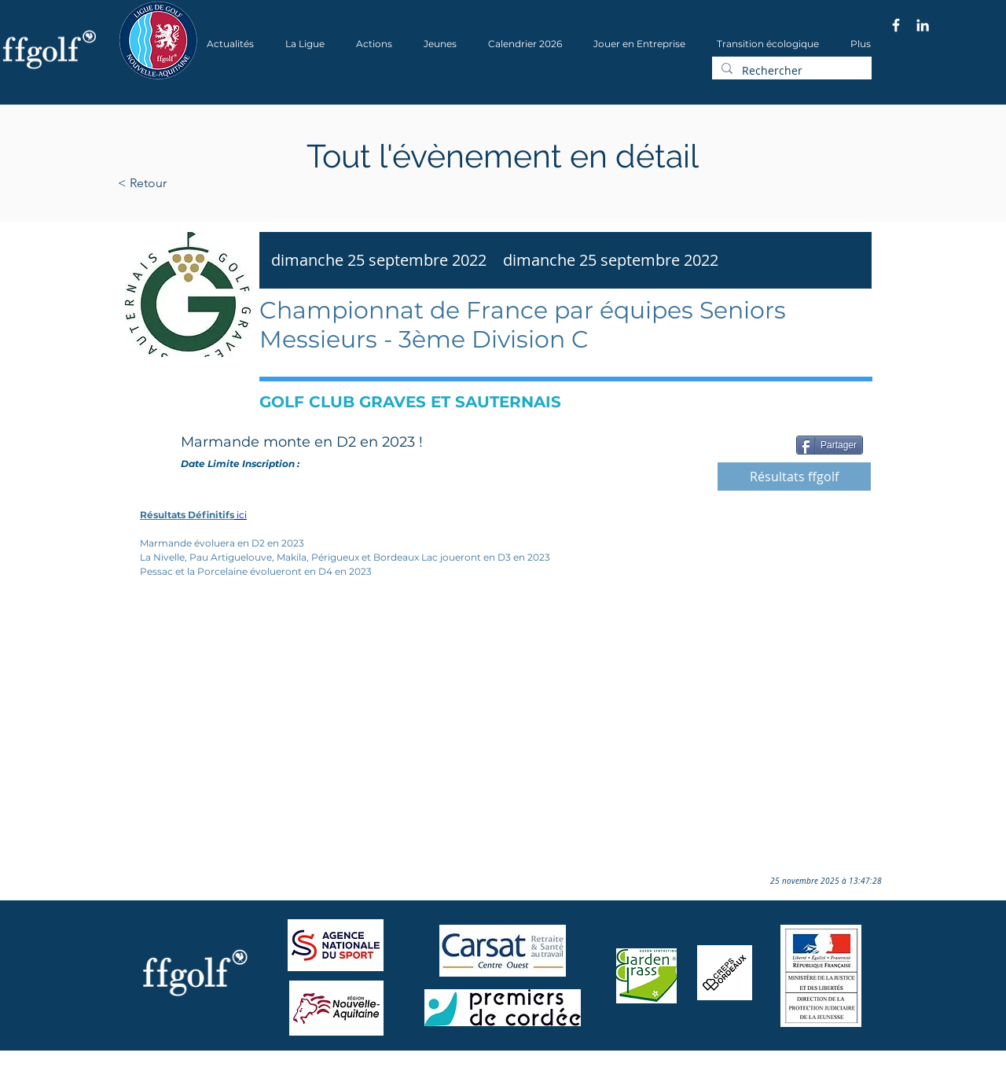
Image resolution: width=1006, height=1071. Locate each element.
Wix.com (331, 1066)
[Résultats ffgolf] (794, 476)
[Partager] (829, 445)
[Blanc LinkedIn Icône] (922, 25)
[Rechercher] (790, 71)
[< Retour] (192, 183)
